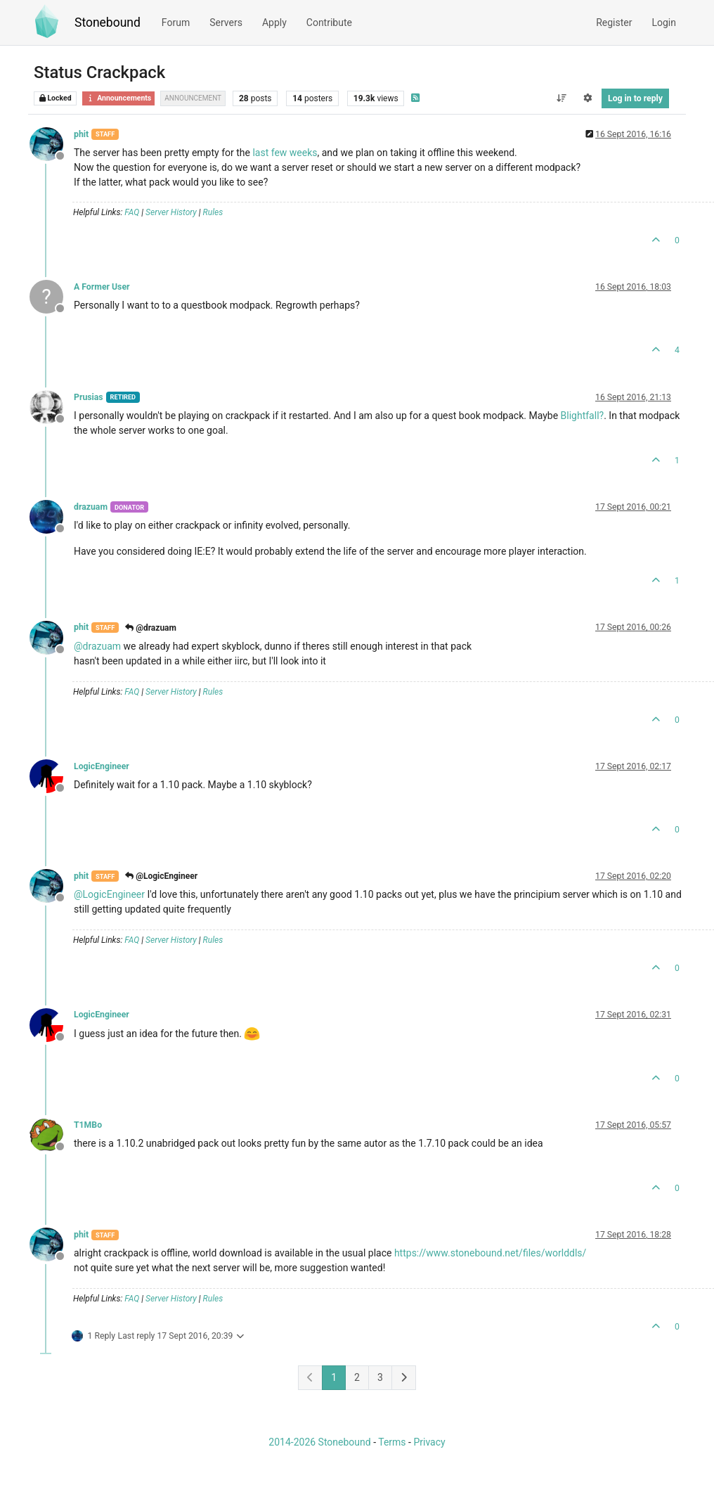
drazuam (91, 507)
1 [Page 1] (334, 1377)
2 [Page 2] (357, 1377)
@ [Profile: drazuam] (97, 646)
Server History (171, 212)
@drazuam (150, 628)
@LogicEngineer (161, 876)
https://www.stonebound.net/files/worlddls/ (490, 1253)
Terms (391, 1442)
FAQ (131, 212)
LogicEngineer (101, 766)
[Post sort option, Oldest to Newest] (561, 98)
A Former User (102, 287)
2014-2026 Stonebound (319, 1442)
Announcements (118, 98)
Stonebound (107, 22)
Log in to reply (635, 98)
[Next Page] (403, 1377)
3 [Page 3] (380, 1377)
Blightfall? (582, 415)
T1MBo (88, 1125)
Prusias (88, 397)
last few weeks (284, 152)
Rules (213, 212)
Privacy (429, 1442)
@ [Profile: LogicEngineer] (109, 894)
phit (81, 134)
